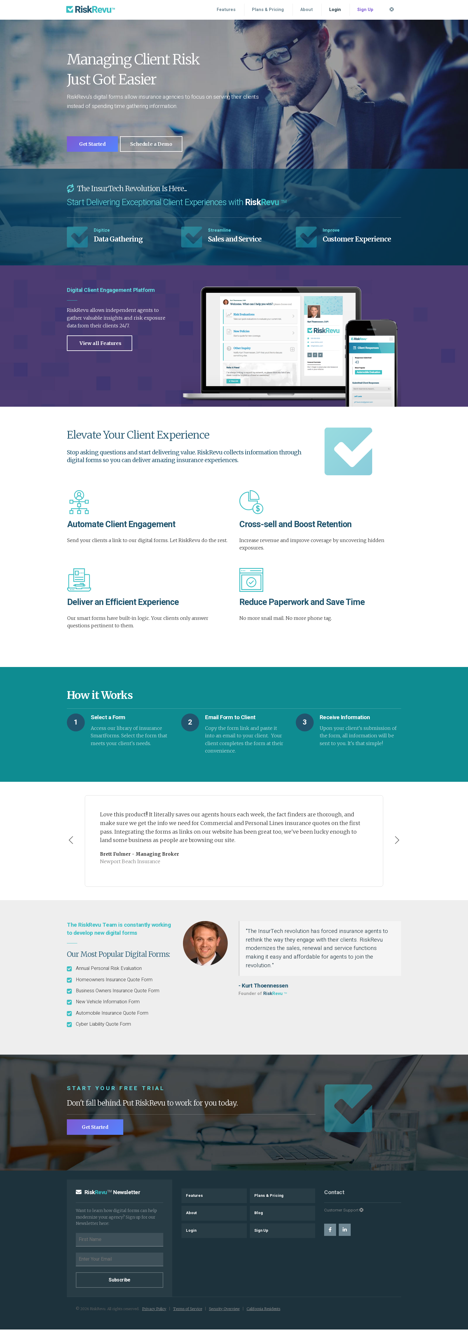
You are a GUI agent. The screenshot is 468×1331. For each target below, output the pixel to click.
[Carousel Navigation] (234, 842)
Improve (331, 232)
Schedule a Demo (158, 145)
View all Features (100, 345)
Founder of (262, 995)
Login (335, 10)
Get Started (95, 145)
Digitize (102, 232)
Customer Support (344, 1211)
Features (226, 10)
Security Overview (224, 1310)
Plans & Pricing (268, 10)
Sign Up (365, 10)
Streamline (219, 232)
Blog (258, 1214)
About (306, 10)
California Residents (263, 1310)
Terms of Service (187, 1310)
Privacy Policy (154, 1310)
